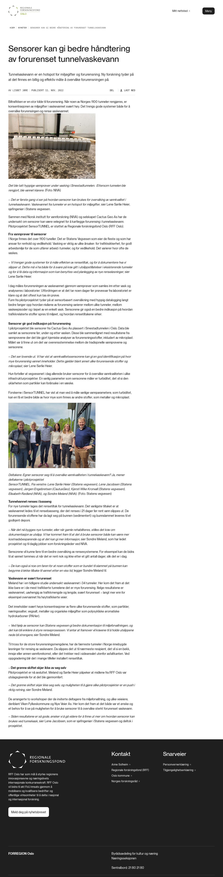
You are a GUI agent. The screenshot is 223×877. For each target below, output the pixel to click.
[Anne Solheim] (121, 764)
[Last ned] (127, 90)
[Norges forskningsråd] (126, 781)
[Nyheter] (22, 27)
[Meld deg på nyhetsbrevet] (28, 812)
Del (112, 90)
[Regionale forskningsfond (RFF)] (130, 770)
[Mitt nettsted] (181, 11)
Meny (208, 11)
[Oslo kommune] (122, 776)
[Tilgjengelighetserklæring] (179, 770)
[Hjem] (37, 767)
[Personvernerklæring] (177, 764)
